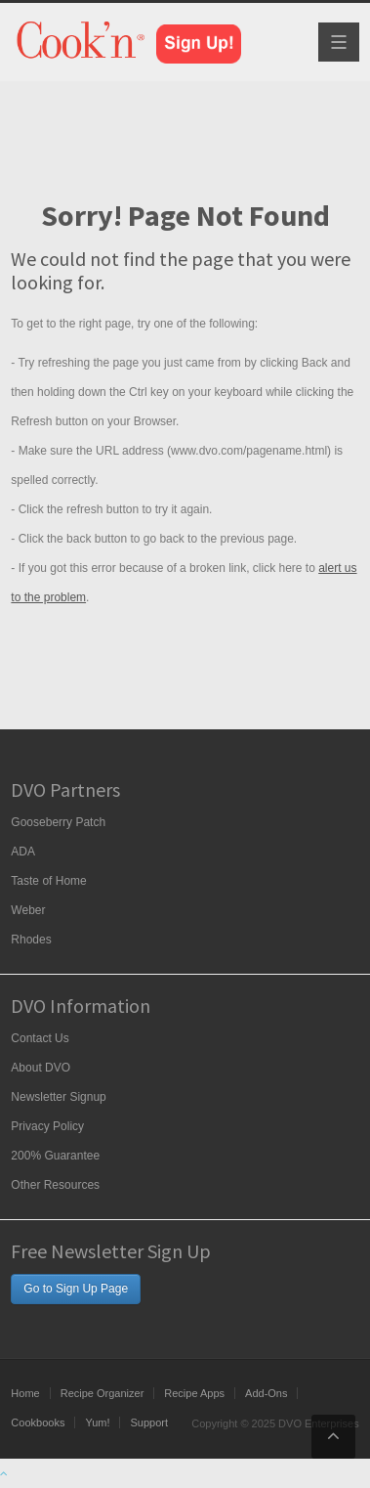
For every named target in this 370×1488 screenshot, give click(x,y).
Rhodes (31, 939)
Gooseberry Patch (58, 822)
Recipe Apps (194, 1393)
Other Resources (55, 1185)
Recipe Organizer (102, 1393)
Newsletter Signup (58, 1097)
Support (149, 1422)
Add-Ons (266, 1393)
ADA (23, 851)
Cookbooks (37, 1422)
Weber (28, 910)
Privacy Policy (47, 1126)
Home (25, 1393)
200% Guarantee (55, 1155)
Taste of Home (48, 881)
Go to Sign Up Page (75, 1288)
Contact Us (39, 1038)
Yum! (97, 1422)
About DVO (40, 1067)
